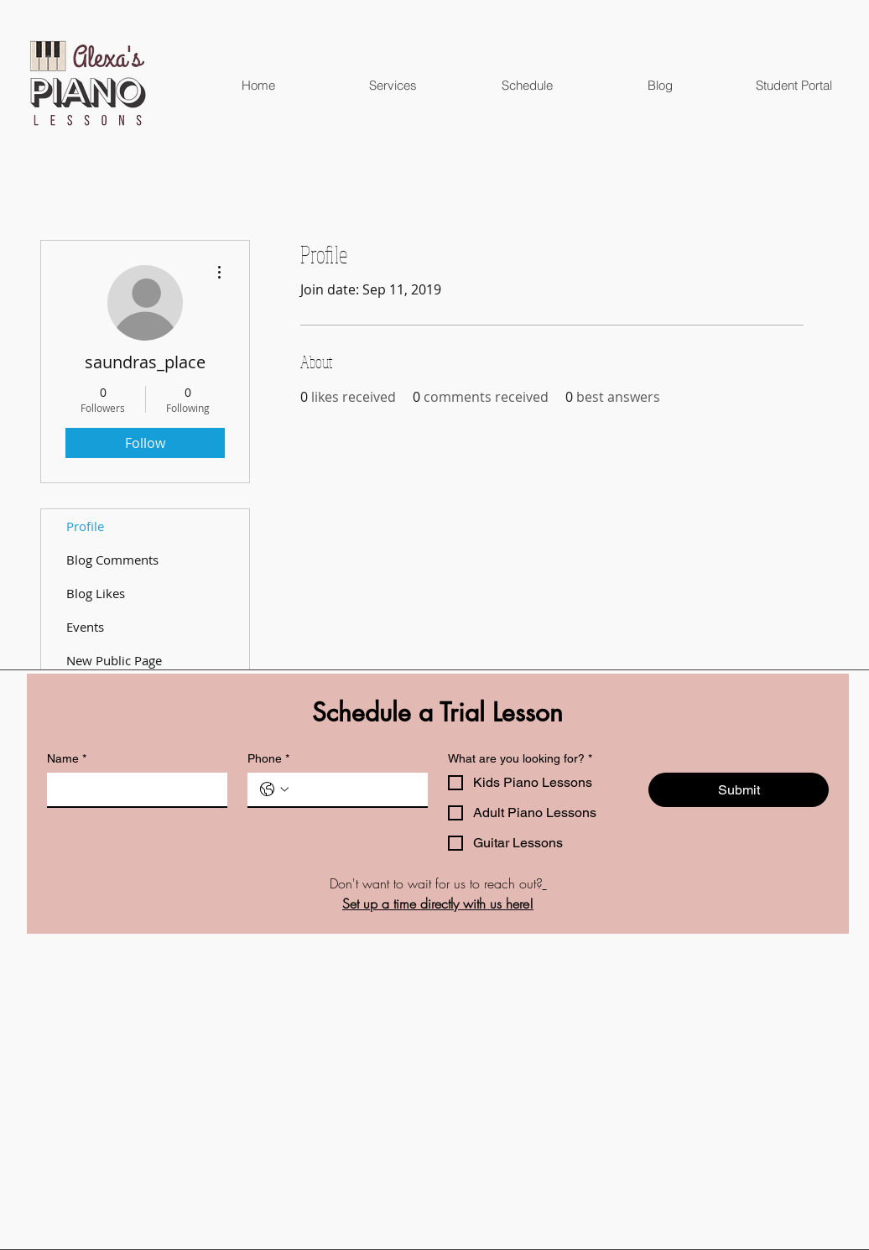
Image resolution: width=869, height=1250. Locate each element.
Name (66, 759)
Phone (268, 759)
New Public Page (114, 660)
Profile (85, 526)
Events (85, 626)
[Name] (132, 789)
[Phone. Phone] (354, 789)
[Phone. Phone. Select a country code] (274, 789)
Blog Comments (112, 559)
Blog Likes (95, 593)
